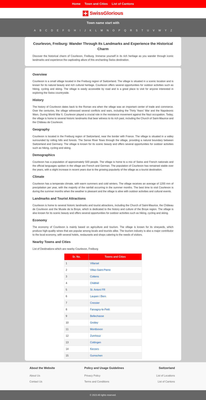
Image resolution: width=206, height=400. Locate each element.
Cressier (95, 302)
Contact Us (36, 381)
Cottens (94, 276)
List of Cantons (123, 3)
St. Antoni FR (97, 289)
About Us (35, 375)
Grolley (94, 322)
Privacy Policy (92, 375)
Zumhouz (95, 335)
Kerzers (94, 349)
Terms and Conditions (96, 381)
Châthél (94, 283)
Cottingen (95, 342)
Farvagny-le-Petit (100, 309)
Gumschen (96, 355)
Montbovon (96, 329)
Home (76, 3)
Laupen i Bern (98, 296)
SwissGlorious (103, 13)
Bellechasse (97, 316)
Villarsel (94, 263)
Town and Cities (96, 3)
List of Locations (165, 375)
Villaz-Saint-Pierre (100, 270)
